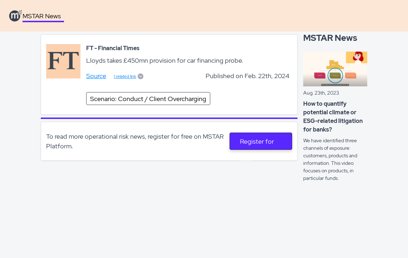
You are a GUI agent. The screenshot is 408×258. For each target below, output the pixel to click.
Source (96, 76)
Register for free (257, 143)
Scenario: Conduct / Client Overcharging (148, 99)
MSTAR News (42, 16)
